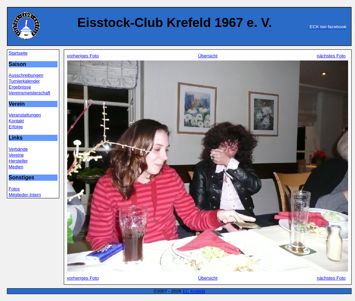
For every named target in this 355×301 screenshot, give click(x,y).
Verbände (18, 149)
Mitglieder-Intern (25, 194)
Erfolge (16, 126)
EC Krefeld (194, 291)
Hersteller (18, 160)
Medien (16, 166)
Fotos (14, 188)
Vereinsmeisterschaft (29, 92)
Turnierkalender (24, 81)
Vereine (16, 155)
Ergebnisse (20, 87)
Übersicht (207, 55)
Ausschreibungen (26, 75)
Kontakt (16, 120)
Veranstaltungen (25, 114)
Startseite (18, 53)
